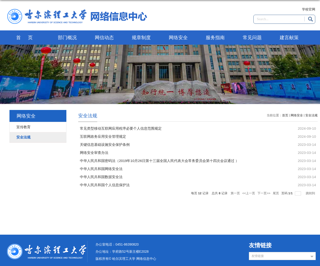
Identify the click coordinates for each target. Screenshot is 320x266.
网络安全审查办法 (94, 153)
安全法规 (311, 115)
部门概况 (67, 37)
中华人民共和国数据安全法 (101, 177)
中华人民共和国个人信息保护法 (105, 185)
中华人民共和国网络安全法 (101, 169)
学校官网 (308, 9)
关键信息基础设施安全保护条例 (105, 144)
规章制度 (141, 37)
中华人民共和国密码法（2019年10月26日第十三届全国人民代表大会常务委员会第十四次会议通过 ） (159, 161)
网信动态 (104, 37)
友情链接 (257, 256)
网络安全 (178, 37)
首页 (28, 37)
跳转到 (311, 193)
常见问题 (252, 37)
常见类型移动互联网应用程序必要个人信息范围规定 (121, 128)
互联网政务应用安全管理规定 (103, 136)
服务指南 (215, 37)
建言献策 (289, 37)
